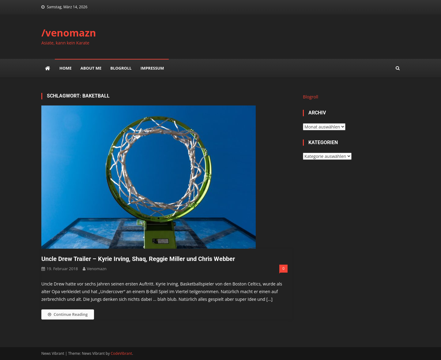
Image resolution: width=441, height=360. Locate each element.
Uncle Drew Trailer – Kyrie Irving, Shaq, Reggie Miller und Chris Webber (138, 258)
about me (91, 68)
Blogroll (120, 68)
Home (65, 68)
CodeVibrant (121, 353)
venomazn (97, 268)
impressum (152, 68)
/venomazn (68, 32)
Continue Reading (68, 314)
